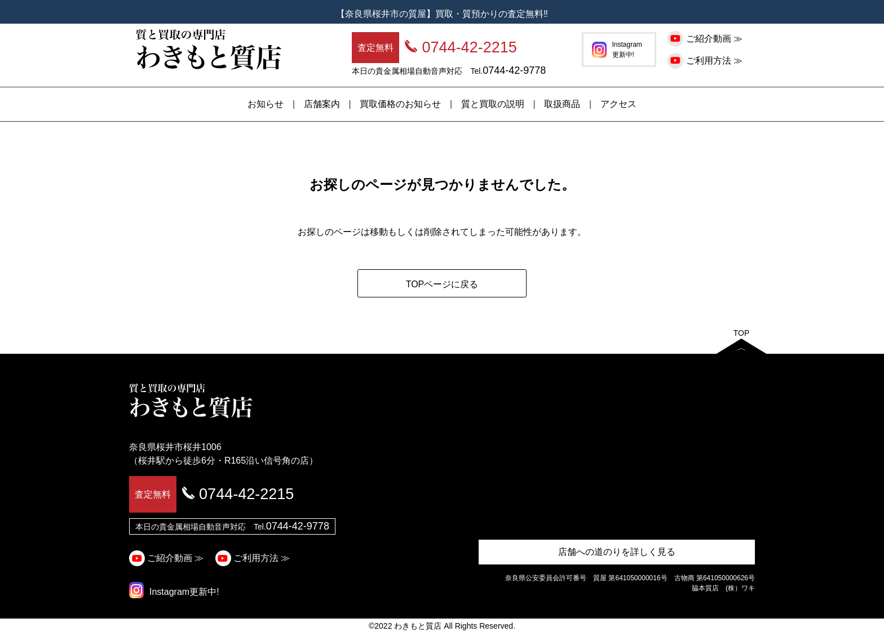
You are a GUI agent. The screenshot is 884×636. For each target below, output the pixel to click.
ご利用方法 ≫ (706, 60)
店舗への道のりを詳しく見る (616, 552)
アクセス (618, 104)
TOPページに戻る (442, 284)
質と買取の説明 (492, 104)
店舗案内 (322, 104)
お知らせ (265, 104)
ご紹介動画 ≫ (706, 38)
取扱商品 (562, 104)
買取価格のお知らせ (400, 104)
